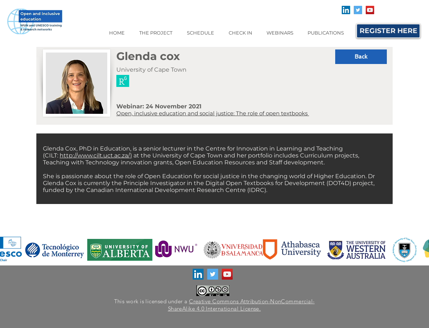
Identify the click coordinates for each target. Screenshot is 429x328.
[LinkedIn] (346, 10)
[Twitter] (358, 10)
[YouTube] (370, 10)
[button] (155, 32)
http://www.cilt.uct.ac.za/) (96, 155)
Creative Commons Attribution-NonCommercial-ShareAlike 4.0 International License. (241, 305)
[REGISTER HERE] (388, 31)
